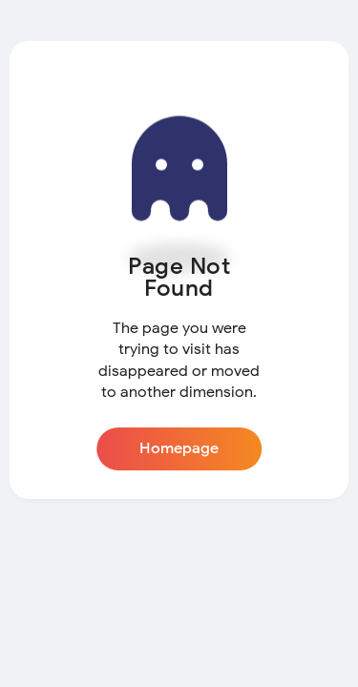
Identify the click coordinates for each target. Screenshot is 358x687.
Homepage (179, 448)
